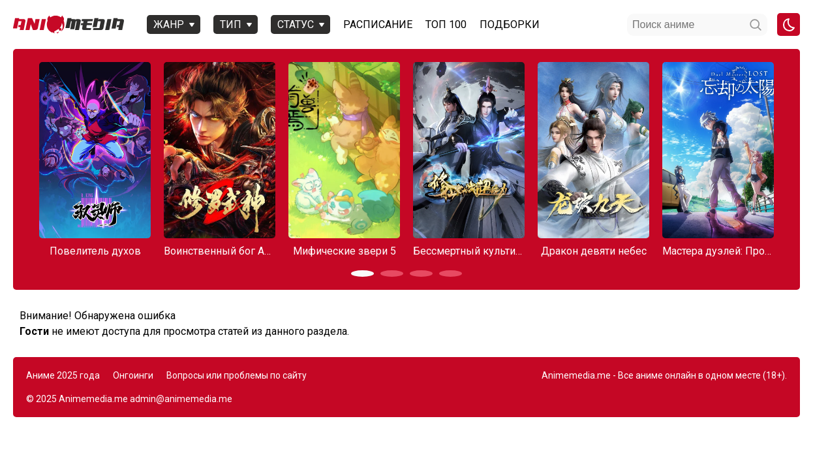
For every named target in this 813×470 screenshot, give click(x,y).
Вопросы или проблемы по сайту (236, 375)
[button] (362, 273)
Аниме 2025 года (63, 375)
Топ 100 (446, 24)
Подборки (510, 24)
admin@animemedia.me (181, 399)
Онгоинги (133, 375)
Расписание (377, 24)
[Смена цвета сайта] (788, 24)
